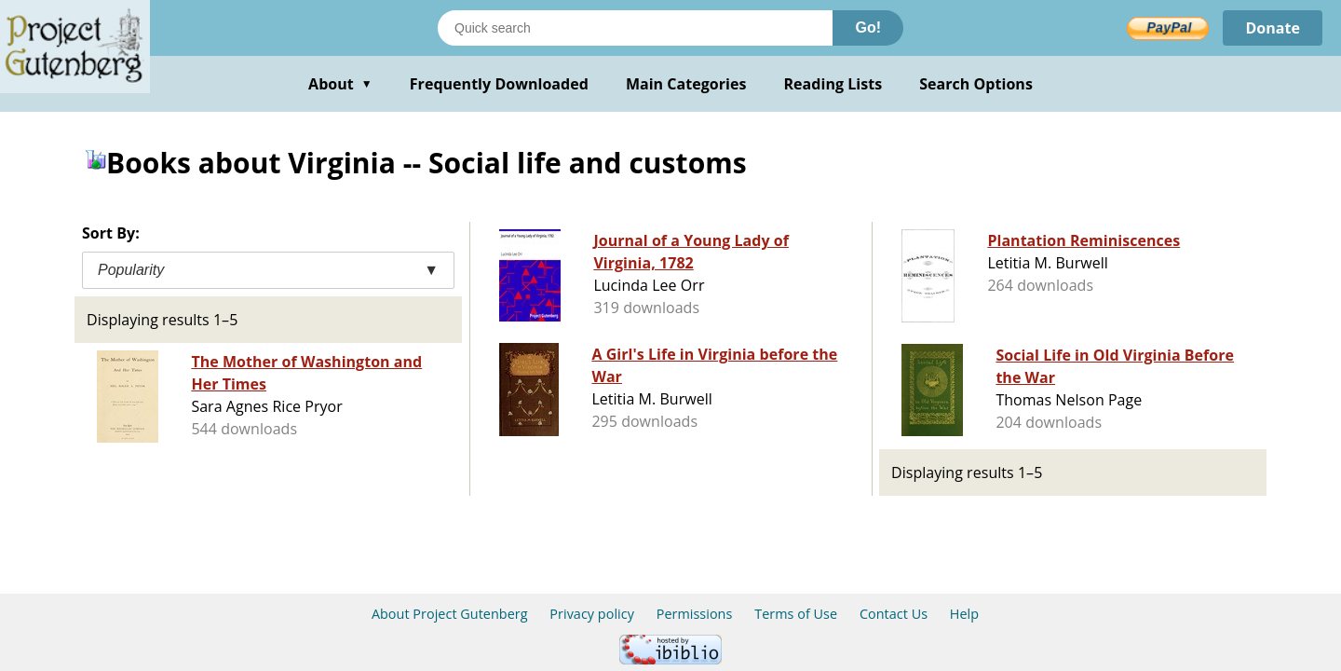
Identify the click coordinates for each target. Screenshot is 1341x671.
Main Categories (686, 84)
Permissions (695, 614)
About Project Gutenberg (450, 614)
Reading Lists (833, 84)
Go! (868, 27)
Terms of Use (795, 614)
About (340, 84)
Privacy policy (591, 614)
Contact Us (894, 614)
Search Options (976, 84)
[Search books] (635, 28)
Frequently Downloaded (499, 84)
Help (964, 614)
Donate (1272, 28)
